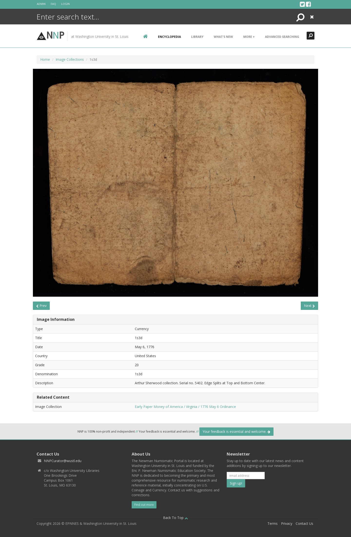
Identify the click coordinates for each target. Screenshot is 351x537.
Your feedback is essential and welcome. (236, 431)
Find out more (144, 505)
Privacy (286, 523)
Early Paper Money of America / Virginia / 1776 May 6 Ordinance (185, 406)
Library (197, 37)
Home (45, 59)
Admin (41, 4)
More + (249, 37)
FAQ (53, 4)
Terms (272, 523)
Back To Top (175, 517)
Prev (41, 305)
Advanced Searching (282, 37)
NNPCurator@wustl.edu (62, 460)
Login (65, 4)
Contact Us (304, 523)
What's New (223, 37)
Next (309, 305)
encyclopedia (169, 37)
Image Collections (70, 59)
